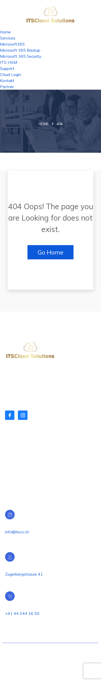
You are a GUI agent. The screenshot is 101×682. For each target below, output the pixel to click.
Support (7, 68)
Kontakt (7, 80)
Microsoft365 (12, 44)
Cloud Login (10, 74)
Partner (7, 86)
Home (5, 31)
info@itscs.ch (17, 531)
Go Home (50, 252)
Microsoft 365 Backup (20, 50)
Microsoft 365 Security (20, 56)
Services (7, 38)
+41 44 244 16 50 (22, 613)
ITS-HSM (8, 62)
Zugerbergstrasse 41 (24, 574)
